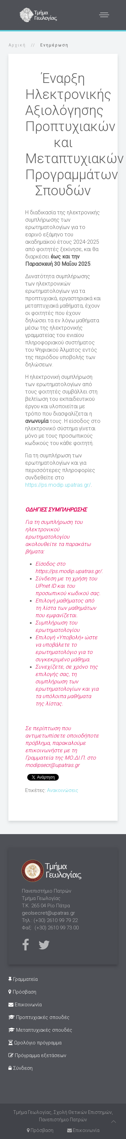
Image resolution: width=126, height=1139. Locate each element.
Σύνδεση (20, 1068)
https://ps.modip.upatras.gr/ (58, 485)
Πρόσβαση (22, 992)
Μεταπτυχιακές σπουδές (40, 1030)
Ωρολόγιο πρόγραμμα (34, 1043)
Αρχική (17, 45)
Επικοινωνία (25, 1005)
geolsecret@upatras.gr (48, 913)
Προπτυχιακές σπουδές (39, 1017)
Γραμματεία (23, 979)
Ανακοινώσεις (62, 790)
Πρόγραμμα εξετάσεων (37, 1055)
